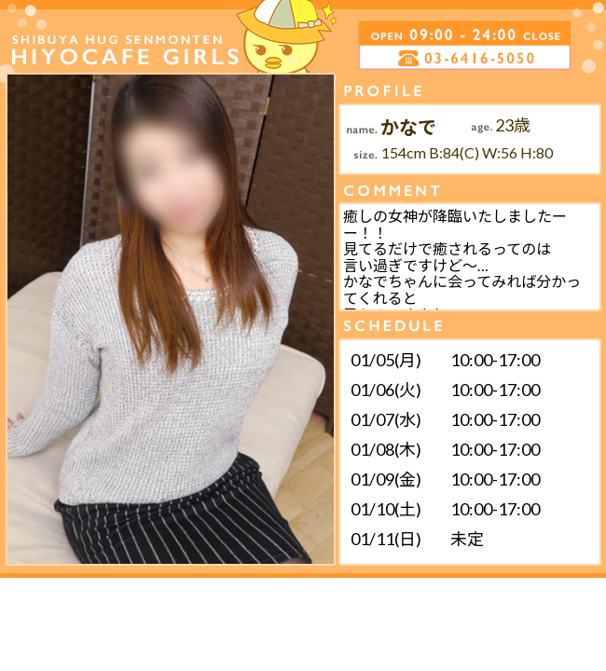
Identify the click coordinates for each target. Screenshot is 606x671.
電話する (394, 58)
